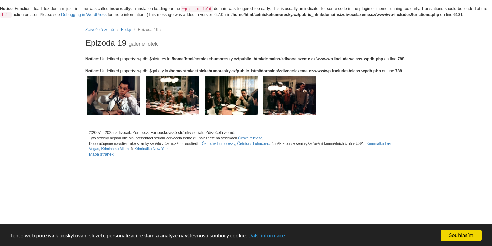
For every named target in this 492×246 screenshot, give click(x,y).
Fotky (126, 29)
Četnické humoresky (218, 143)
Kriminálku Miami (115, 149)
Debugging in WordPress (84, 14)
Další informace (266, 235)
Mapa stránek (101, 154)
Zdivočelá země (99, 29)
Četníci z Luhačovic (253, 143)
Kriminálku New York (151, 149)
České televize (250, 138)
